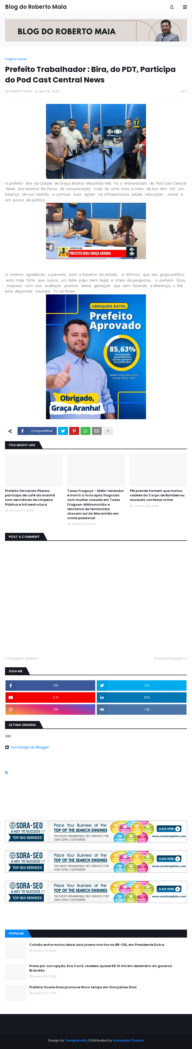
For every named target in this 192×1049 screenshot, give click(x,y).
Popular (16, 933)
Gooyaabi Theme (128, 1040)
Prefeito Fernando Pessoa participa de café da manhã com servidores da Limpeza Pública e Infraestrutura (30, 498)
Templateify (76, 1040)
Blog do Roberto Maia (36, 7)
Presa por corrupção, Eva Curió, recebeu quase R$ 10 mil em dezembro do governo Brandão (100, 968)
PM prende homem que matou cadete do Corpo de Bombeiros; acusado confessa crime (157, 495)
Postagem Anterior (23, 658)
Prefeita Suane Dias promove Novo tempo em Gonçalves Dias (82, 987)
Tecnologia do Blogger (27, 747)
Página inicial (15, 59)
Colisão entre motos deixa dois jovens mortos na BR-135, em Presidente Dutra (96, 945)
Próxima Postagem (169, 658)
